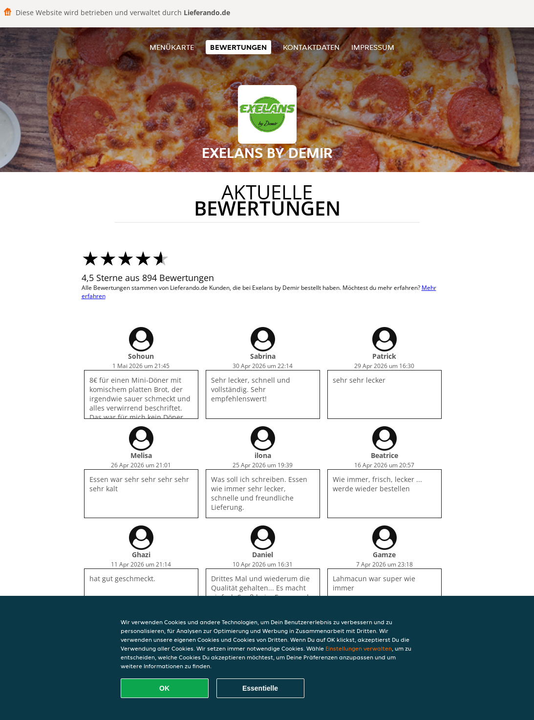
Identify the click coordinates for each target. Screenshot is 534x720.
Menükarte (172, 47)
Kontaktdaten (311, 47)
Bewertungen (238, 47)
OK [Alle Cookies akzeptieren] (164, 688)
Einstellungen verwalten (358, 648)
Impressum (372, 47)
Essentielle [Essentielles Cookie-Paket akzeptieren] (260, 688)
